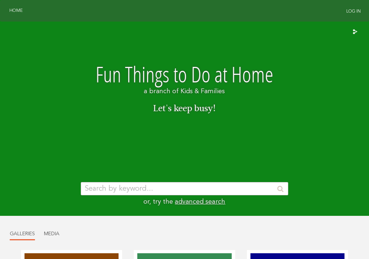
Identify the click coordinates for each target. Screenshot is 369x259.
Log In (353, 11)
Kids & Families (203, 91)
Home (16, 11)
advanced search (200, 202)
